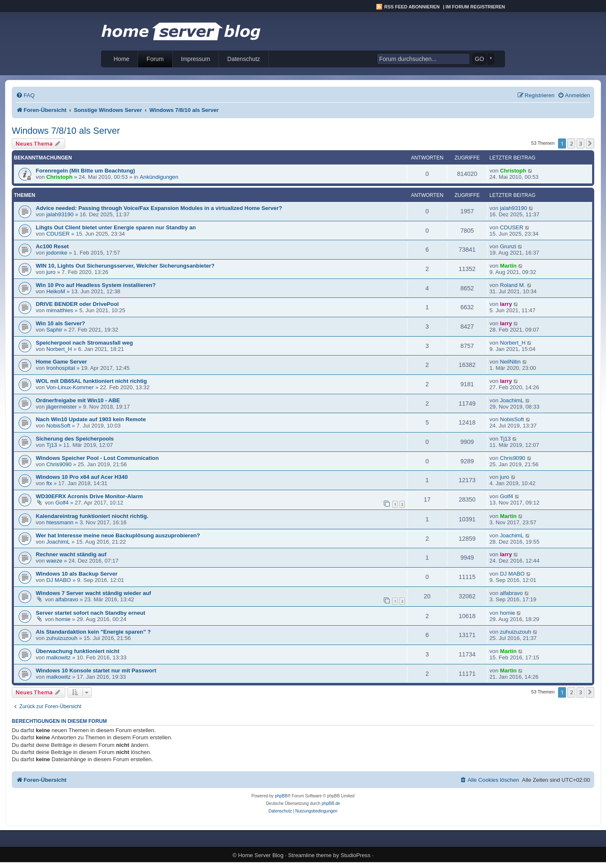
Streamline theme (310, 855)
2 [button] (571, 143)
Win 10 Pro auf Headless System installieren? (96, 285)
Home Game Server (61, 361)
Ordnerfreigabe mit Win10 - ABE (78, 400)
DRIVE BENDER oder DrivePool (77, 304)
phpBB (281, 796)
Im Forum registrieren (475, 6)
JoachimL (512, 400)
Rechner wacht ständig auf (71, 554)
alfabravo (67, 599)
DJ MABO (58, 580)
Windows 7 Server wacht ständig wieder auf (93, 593)
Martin (508, 266)
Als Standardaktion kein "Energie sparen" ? (93, 632)
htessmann (60, 522)
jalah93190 (60, 214)
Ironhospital (60, 368)
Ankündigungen (159, 177)
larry (506, 304)
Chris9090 (59, 464)
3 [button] (580, 143)
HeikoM (55, 291)
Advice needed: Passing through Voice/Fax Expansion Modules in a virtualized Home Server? (159, 208)
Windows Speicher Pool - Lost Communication (97, 458)
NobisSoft (58, 425)
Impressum (195, 59)
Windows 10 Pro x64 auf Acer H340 (82, 477)
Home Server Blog (261, 855)
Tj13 (51, 445)
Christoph (59, 177)
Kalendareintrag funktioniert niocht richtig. (92, 516)
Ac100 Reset (52, 246)
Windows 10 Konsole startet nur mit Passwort (96, 670)
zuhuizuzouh (61, 638)
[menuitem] (25, 95)
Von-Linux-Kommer (70, 387)
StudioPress (355, 855)
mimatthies (59, 310)
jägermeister (61, 407)
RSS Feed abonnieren (412, 6)
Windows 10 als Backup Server (76, 574)
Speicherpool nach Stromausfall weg (84, 343)
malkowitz (58, 657)
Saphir (54, 330)
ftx (49, 483)
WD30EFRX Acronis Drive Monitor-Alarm (89, 496)
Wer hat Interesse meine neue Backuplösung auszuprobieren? (118, 535)
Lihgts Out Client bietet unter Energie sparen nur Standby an (116, 227)
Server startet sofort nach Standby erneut (90, 613)
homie (63, 619)
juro (51, 272)
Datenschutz (243, 59)
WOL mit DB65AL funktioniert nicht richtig (91, 381)
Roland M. (512, 285)
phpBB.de (331, 803)
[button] (590, 143)
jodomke (56, 253)
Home (121, 59)
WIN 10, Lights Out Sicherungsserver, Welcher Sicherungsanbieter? (125, 266)
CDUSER (58, 234)
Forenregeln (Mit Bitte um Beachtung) (85, 170)
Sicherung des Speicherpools (75, 438)
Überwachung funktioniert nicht (78, 651)
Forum (154, 59)
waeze (54, 561)
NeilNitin (510, 361)
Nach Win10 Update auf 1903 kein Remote (91, 419)
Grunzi (508, 246)
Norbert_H (59, 349)
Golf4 (62, 502)
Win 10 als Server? (60, 323)
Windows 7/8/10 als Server (66, 130)
